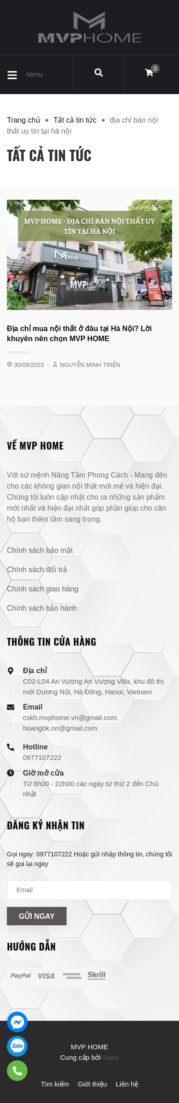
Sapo (111, 1057)
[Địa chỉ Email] (89, 890)
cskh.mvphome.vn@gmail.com (70, 717)
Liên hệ (127, 1084)
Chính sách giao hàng (42, 589)
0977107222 (42, 757)
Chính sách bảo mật (40, 550)
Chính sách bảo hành (42, 608)
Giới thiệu (92, 1084)
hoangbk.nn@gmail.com (60, 728)
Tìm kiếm (55, 1084)
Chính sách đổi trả (37, 570)
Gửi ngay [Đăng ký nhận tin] (37, 916)
